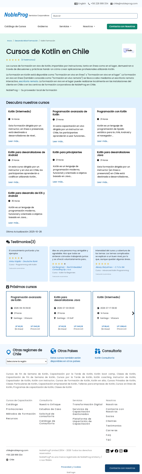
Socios (110, 416)
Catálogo (12, 404)
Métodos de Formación (21, 413)
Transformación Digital (87, 404)
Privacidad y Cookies (71, 467)
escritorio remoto (28, 81)
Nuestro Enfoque (50, 404)
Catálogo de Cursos (15, 26)
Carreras (112, 430)
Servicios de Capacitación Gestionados (81, 412)
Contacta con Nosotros (122, 26)
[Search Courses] (94, 16)
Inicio (9, 41)
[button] (132, 313)
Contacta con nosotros (122, 468)
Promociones (14, 409)
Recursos (12, 418)
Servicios (64, 26)
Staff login (71, 472)
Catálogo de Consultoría (47, 422)
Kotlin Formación (48, 41)
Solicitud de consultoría (46, 415)
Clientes (111, 421)
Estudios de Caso (50, 409)
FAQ (108, 435)
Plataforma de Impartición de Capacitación (82, 421)
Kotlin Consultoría (104, 357)
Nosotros (88, 26)
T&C (108, 439)
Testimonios (114, 425)
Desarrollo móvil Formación (26, 41)
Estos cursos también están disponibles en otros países (65, 359)
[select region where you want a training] (26, 361)
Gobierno (43, 26)
